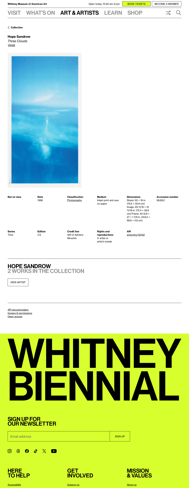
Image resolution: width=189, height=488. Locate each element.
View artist (18, 282)
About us (132, 484)
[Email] (59, 436)
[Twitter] (44, 451)
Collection (17, 27)
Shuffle (168, 12)
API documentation (18, 309)
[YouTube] (54, 451)
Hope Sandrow (19, 36)
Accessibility (14, 484)
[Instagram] (9, 451)
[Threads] (18, 451)
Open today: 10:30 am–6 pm (104, 3)
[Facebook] (26, 451)
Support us (73, 484)
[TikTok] (35, 451)
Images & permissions (20, 313)
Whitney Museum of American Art (27, 3)
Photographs (74, 200)
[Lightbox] (45, 120)
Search (178, 12)
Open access (15, 316)
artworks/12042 (136, 234)
